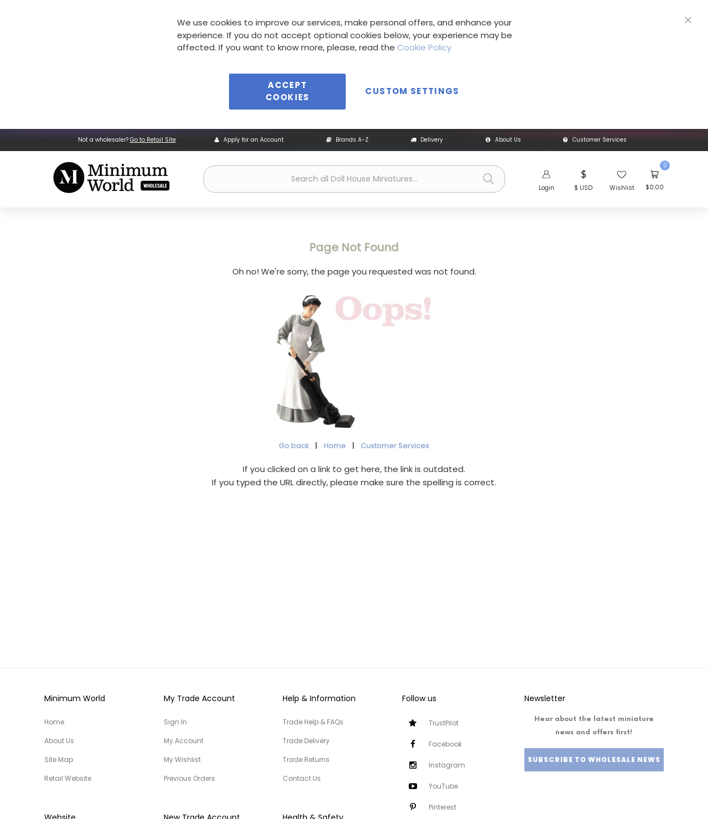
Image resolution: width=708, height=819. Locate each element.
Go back (294, 445)
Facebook (445, 744)
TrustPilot (444, 723)
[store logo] (111, 177)
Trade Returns (306, 759)
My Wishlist (182, 759)
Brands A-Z (347, 140)
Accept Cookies (287, 91)
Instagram (447, 765)
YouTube (443, 786)
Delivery (426, 140)
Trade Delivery (306, 740)
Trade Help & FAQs (313, 722)
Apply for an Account (249, 140)
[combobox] (354, 179)
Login (546, 187)
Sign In (175, 722)
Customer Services (595, 140)
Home (335, 445)
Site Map (58, 759)
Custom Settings (412, 91)
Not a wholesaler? (127, 140)
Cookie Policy (424, 47)
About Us (503, 140)
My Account (184, 740)
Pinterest (442, 807)
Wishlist (622, 187)
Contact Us (302, 778)
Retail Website (67, 778)
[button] (583, 179)
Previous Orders (189, 778)
